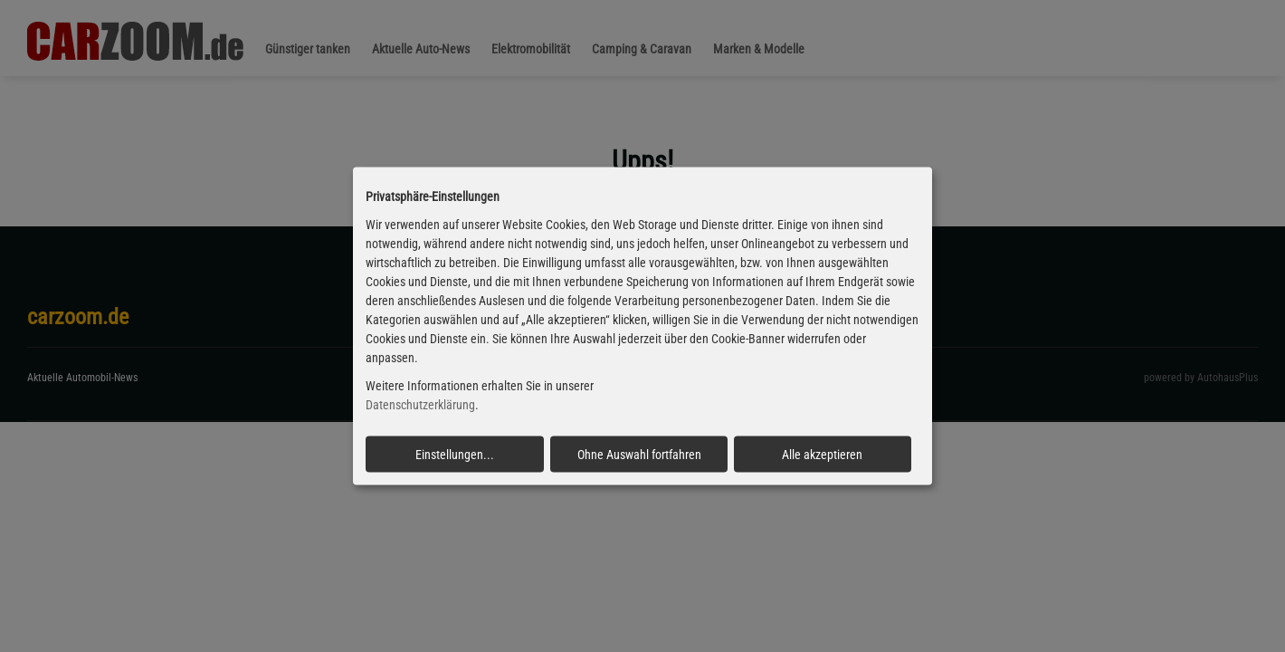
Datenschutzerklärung (420, 405)
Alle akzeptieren (822, 453)
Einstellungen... (454, 453)
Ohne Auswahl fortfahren (639, 453)
